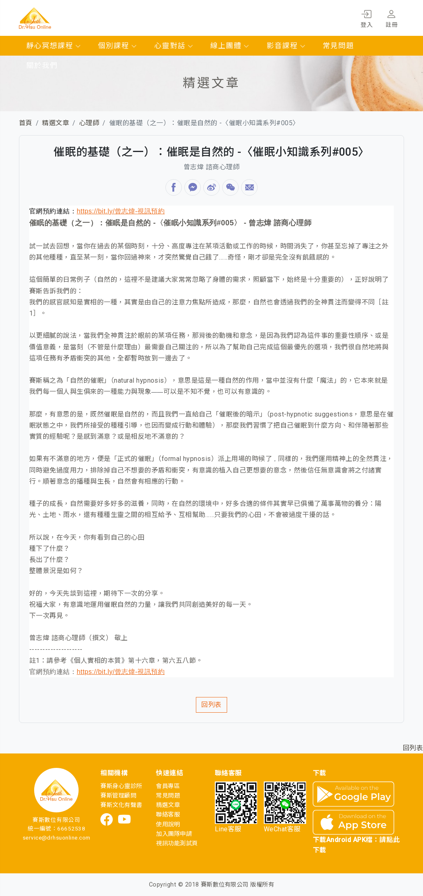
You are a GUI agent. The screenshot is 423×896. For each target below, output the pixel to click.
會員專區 (168, 786)
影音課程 (286, 46)
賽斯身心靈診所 (121, 786)
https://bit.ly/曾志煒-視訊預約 (121, 211)
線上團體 (230, 46)
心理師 (89, 123)
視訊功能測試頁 (177, 843)
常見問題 (338, 46)
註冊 (391, 17)
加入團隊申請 (174, 834)
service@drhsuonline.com (57, 837)
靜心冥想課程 (53, 46)
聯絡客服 (168, 814)
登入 (366, 17)
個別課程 (117, 46)
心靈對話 (174, 46)
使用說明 (168, 824)
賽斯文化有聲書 (121, 805)
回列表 (211, 705)
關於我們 (42, 65)
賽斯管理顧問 (118, 795)
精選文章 (55, 123)
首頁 (26, 123)
